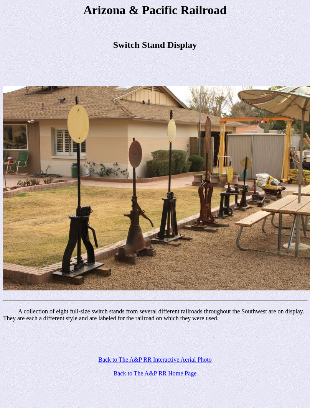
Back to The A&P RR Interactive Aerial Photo (155, 359)
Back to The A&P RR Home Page (155, 373)
